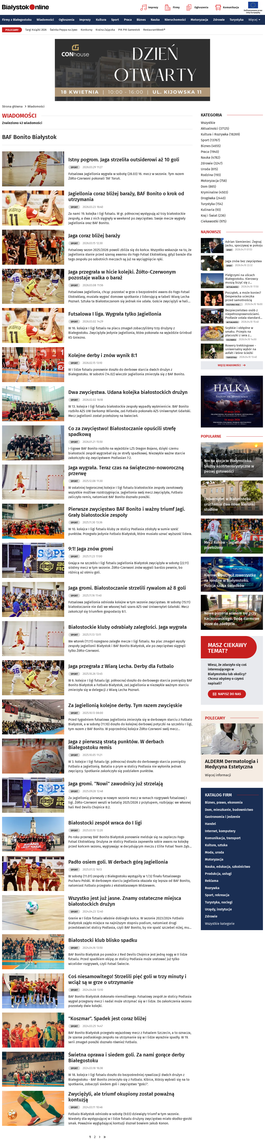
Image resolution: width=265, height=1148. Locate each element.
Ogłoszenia (197, 7)
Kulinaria (207, 210)
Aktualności (209, 128)
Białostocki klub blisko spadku (102, 940)
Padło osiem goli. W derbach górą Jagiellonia (118, 862)
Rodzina (207, 175)
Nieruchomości (175, 20)
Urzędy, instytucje (218, 909)
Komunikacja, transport (223, 838)
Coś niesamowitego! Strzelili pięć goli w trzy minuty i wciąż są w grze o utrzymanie (127, 979)
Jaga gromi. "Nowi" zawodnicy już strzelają (115, 784)
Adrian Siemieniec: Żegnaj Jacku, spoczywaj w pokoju (244, 243)
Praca (128, 20)
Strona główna (12, 106)
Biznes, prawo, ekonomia (224, 802)
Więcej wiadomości (229, 365)
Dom (204, 186)
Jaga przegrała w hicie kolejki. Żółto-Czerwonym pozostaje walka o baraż (122, 275)
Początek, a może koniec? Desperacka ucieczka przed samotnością (243, 296)
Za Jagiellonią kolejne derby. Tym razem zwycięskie (125, 705)
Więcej (254, 20)
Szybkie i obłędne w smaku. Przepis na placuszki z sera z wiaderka (239, 331)
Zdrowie (219, 20)
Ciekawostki (210, 221)
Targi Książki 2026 (36, 29)
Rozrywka (212, 888)
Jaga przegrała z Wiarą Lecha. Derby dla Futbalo (121, 666)
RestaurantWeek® (154, 29)
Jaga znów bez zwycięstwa (243, 261)
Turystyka (236, 20)
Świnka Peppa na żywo (63, 29)
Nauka (155, 20)
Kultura (101, 20)
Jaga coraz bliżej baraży (94, 236)
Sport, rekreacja (217, 895)
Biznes (141, 20)
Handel (210, 824)
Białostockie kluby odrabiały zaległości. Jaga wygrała (127, 627)
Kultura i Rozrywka (214, 134)
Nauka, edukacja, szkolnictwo (227, 867)
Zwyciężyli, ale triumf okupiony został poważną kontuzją (121, 1097)
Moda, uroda (214, 852)
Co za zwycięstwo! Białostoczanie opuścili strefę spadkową (122, 431)
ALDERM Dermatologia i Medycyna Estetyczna (231, 764)
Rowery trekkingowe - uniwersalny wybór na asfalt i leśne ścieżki (240, 349)
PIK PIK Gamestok (129, 29)
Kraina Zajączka (105, 29)
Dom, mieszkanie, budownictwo (229, 810)
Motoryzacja (199, 20)
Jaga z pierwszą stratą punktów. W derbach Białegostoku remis (116, 745)
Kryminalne (209, 192)
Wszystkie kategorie (220, 924)
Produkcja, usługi (218, 874)
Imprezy (149, 7)
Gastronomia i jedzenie (222, 817)
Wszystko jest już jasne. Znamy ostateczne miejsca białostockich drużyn (124, 901)
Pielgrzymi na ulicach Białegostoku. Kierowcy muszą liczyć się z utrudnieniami (241, 278)
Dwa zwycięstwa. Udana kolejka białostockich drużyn (128, 392)
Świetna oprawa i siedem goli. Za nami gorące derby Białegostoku (126, 1058)
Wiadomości (45, 20)
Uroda (205, 169)
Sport (115, 20)
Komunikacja (227, 7)
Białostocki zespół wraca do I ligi (105, 823)
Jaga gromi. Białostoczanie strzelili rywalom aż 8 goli (127, 588)
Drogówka (208, 198)
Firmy (172, 7)
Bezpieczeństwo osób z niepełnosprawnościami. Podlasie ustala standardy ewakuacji (243, 314)
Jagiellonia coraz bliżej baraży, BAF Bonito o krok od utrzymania (126, 197)
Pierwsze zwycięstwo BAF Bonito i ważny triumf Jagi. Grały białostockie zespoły (126, 512)
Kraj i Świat (209, 215)
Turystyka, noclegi (218, 902)
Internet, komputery (220, 831)
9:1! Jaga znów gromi (90, 549)
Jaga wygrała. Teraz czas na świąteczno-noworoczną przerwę (126, 471)
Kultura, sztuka (216, 845)
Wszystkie (208, 122)
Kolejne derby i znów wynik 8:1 (102, 355)
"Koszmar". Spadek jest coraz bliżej (107, 1018)
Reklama (211, 881)
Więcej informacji (218, 775)
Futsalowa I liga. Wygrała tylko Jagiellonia (114, 314)
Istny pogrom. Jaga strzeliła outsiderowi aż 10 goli (123, 160)
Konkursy (86, 29)
